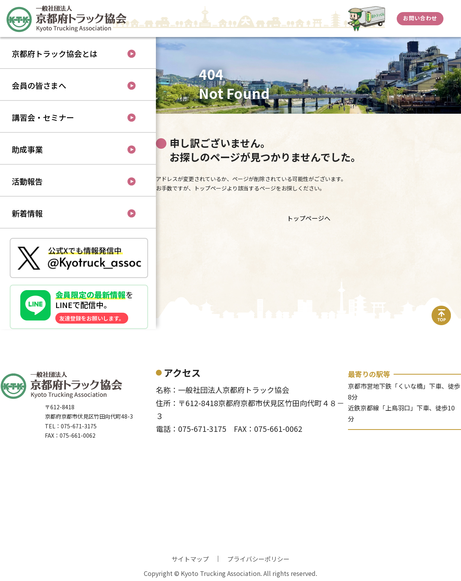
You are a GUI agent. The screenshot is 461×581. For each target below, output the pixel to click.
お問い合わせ (420, 18)
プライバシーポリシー (258, 558)
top (441, 310)
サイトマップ (190, 558)
